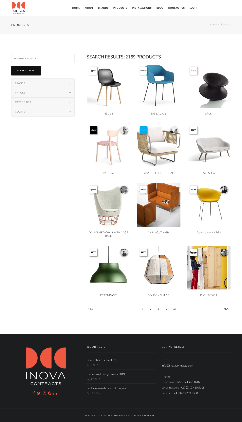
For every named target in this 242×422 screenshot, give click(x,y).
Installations (142, 8)
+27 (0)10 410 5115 (193, 387)
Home (76, 8)
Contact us (176, 8)
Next (227, 308)
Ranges (20, 92)
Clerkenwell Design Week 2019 (105, 374)
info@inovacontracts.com (178, 365)
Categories (23, 102)
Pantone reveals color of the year (106, 388)
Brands (103, 8)
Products (120, 8)
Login (193, 8)
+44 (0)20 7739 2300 (185, 393)
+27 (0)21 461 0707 (188, 382)
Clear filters (26, 70)
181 (174, 308)
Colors (20, 111)
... (166, 308)
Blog (160, 8)
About (88, 8)
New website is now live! (101, 360)
